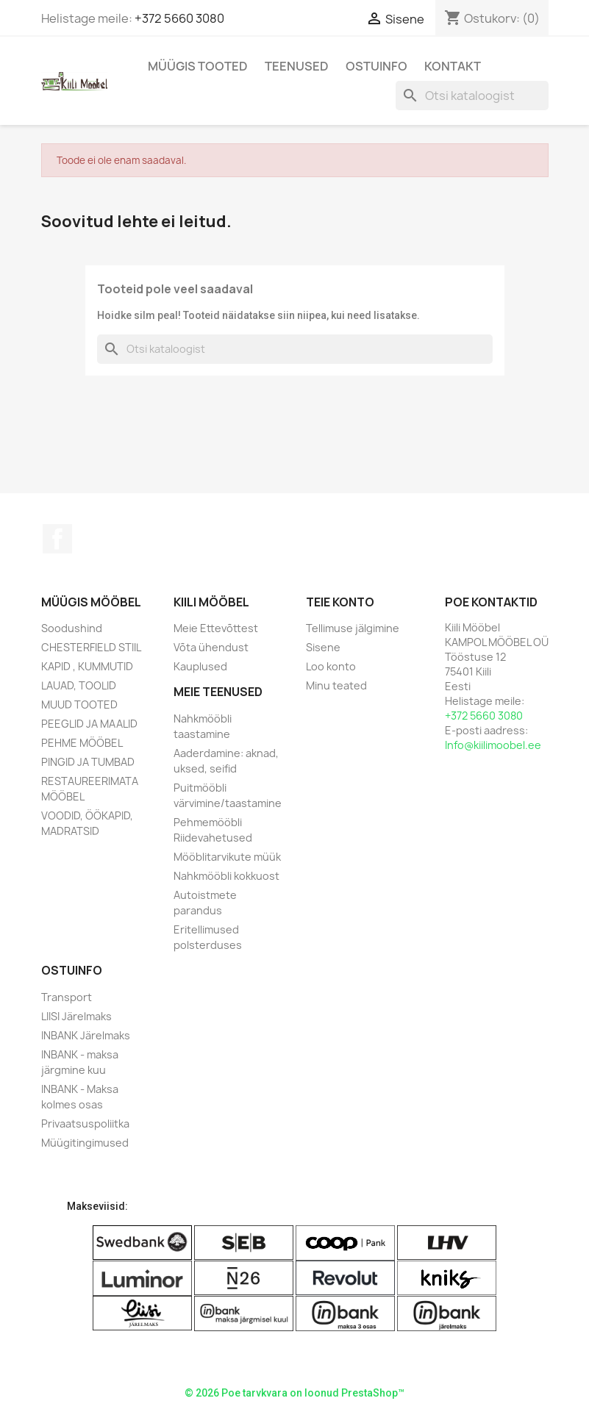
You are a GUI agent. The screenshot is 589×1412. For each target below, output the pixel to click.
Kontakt (452, 66)
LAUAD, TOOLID (78, 685)
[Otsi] (472, 95)
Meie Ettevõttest (216, 628)
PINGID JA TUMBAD (88, 762)
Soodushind (71, 628)
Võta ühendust (211, 647)
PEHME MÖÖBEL (82, 743)
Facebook (57, 538)
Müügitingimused (85, 1143)
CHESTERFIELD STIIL (91, 647)
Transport (66, 997)
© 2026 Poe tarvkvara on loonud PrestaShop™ (294, 1393)
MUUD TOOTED (79, 705)
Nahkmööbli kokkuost (226, 876)
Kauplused (200, 666)
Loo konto (331, 666)
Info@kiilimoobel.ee (493, 745)
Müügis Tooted (198, 66)
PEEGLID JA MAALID (89, 724)
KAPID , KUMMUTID (87, 666)
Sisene (323, 647)
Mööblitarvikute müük (227, 857)
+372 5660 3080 (179, 18)
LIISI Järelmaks (76, 1016)
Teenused (297, 66)
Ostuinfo (376, 66)
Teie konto (340, 602)
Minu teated (336, 685)
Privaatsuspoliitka (85, 1123)
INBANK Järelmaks (85, 1035)
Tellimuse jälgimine (352, 628)
